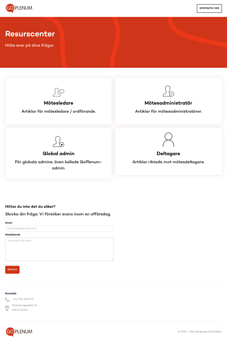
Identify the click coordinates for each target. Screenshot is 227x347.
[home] (19, 8)
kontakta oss (209, 8)
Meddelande (12, 235)
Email (8, 223)
